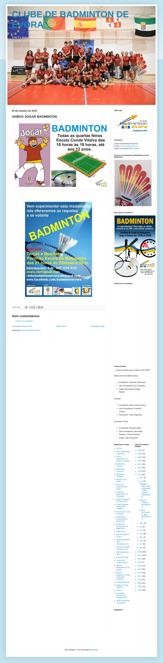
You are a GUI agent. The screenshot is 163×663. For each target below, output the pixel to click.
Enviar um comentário (24, 321)
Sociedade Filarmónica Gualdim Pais (121, 595)
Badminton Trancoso (120, 470)
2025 (140, 454)
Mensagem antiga (97, 326)
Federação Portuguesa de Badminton (122, 526)
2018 (140, 552)
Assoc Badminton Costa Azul (123, 452)
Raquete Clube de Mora (122, 586)
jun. (141, 530)
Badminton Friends (120, 465)
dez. (142, 478)
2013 (140, 569)
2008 (140, 587)
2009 (140, 583)
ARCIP (119, 448)
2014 (140, 566)
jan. (141, 547)
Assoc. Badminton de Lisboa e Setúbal (123, 459)
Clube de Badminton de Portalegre (121, 494)
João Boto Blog (122, 557)
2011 (140, 576)
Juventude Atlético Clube (121, 561)
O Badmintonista (123, 582)
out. (141, 481)
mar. (142, 541)
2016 (140, 559)
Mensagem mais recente (22, 326)
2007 (140, 590)
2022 (140, 464)
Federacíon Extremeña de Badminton (121, 519)
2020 (140, 471)
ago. (142, 523)
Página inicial (61, 326)
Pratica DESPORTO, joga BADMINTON (145, 514)
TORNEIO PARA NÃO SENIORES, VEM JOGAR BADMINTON (145, 490)
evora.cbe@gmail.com (129, 146)
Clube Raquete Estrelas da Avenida (122, 506)
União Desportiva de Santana (123, 602)
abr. (141, 537)
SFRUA (119, 590)
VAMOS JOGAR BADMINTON (145, 503)
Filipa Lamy (120, 531)
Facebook (136, 149)
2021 (140, 468)
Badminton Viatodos (120, 475)
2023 (140, 461)
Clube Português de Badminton (123, 500)
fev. (141, 544)
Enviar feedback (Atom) (31, 330)
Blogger (95, 650)
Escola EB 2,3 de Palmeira (123, 513)
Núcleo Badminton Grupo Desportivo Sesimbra (123, 576)
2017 (140, 555)
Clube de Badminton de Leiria (121, 487)
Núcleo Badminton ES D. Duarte (123, 567)
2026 (140, 450)
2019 (140, 475)
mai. (142, 534)
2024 (140, 457)
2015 (140, 562)
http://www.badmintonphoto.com (123, 548)
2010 (140, 580)
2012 (140, 573)
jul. (141, 527)
